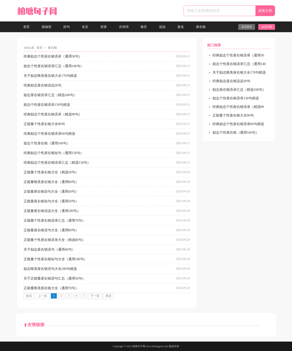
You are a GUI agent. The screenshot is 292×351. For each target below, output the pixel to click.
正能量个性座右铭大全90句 (44, 124)
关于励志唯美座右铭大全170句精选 (50, 75)
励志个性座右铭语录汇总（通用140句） (54, 66)
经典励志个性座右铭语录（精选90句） (53, 114)
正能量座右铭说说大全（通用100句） (52, 211)
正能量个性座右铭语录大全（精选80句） (55, 240)
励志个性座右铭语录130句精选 (47, 104)
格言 (144, 27)
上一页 (42, 296)
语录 (103, 27)
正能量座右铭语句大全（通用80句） (51, 230)
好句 (66, 27)
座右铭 (201, 27)
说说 (162, 27)
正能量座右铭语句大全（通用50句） (51, 191)
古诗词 (123, 27)
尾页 (108, 296)
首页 (26, 27)
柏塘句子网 (138, 346)
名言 (85, 27)
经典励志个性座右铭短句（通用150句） (54, 153)
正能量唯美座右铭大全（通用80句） (51, 182)
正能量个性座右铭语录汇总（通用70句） (55, 220)
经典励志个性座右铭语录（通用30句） (53, 56)
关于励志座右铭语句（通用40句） (49, 249)
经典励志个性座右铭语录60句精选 (49, 133)
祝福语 (46, 27)
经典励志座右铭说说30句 (42, 85)
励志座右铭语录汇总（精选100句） (50, 95)
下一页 (94, 296)
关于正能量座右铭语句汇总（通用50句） (55, 278)
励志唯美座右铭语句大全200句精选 (50, 269)
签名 (180, 27)
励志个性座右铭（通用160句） (47, 143)
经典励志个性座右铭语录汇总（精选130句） (57, 162)
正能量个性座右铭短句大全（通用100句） (55, 259)
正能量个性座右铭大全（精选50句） (51, 172)
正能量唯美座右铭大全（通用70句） (51, 288)
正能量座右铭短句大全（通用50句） (51, 201)
